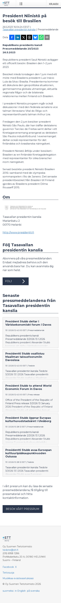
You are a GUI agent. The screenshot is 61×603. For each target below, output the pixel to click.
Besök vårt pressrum (22, 508)
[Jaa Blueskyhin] (35, 38)
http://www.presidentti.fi (18, 232)
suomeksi (8, 590)
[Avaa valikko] (21, 3)
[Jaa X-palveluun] (23, 38)
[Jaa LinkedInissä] (17, 38)
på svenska (33, 590)
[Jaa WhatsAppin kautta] (41, 38)
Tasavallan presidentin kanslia (19, 29)
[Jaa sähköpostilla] (47, 38)
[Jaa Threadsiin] (29, 38)
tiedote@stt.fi (10, 549)
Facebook (8, 567)
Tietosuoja (8, 572)
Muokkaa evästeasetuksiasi (18, 578)
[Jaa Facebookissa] (11, 38)
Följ (15, 281)
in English (20, 590)
